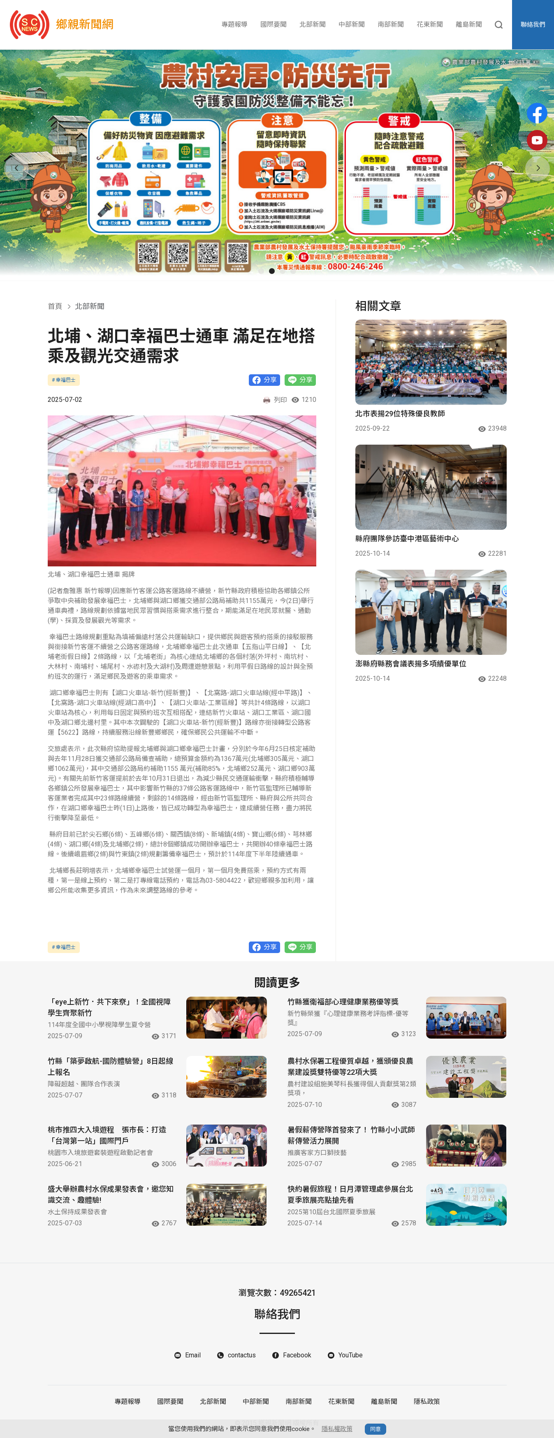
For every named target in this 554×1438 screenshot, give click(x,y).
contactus (242, 1355)
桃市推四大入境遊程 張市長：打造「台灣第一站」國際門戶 (107, 1136)
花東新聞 (430, 24)
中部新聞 (351, 24)
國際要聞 (273, 24)
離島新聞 (469, 24)
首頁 (55, 306)
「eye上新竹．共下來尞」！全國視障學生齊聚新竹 (109, 1008)
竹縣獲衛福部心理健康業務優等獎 (343, 1002)
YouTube (350, 1355)
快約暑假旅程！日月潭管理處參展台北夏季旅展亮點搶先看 (350, 1195)
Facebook (297, 1355)
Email (193, 1355)
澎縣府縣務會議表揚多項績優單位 (410, 663)
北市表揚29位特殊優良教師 (400, 413)
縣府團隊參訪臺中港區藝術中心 (407, 538)
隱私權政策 (337, 1429)
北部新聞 (312, 24)
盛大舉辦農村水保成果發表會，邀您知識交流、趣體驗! (111, 1195)
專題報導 (234, 24)
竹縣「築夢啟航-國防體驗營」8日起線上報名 (110, 1067)
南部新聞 (391, 24)
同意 (375, 1429)
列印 (274, 400)
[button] (261, 271)
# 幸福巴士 (64, 380)
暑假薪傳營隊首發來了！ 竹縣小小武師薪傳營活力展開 (351, 1136)
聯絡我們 (533, 24)
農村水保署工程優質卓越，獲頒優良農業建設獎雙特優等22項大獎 (350, 1067)
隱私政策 (427, 1402)
